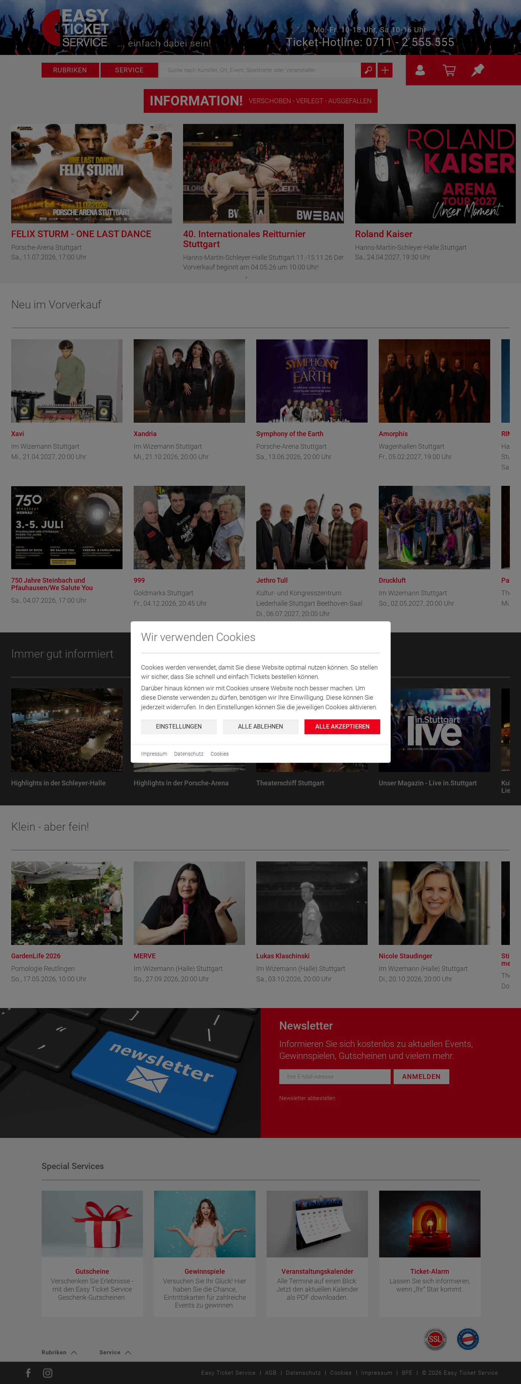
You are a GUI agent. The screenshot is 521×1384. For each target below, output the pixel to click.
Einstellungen (179, 726)
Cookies (220, 754)
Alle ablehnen (260, 726)
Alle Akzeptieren (342, 726)
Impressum (154, 754)
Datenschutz (188, 754)
